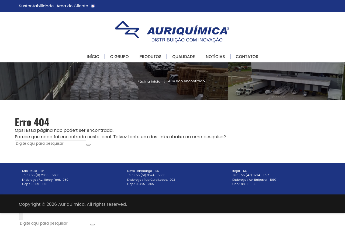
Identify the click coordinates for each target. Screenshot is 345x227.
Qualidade (183, 56)
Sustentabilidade (36, 6)
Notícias (215, 56)
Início (93, 56)
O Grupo (119, 56)
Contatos (247, 56)
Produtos (151, 56)
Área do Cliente (72, 6)
